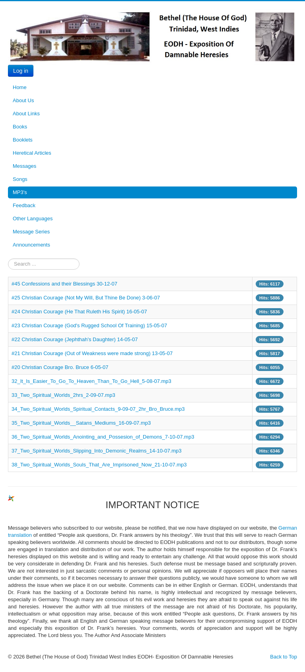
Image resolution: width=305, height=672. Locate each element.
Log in (20, 71)
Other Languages (32, 218)
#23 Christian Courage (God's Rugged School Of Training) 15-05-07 (89, 325)
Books (20, 127)
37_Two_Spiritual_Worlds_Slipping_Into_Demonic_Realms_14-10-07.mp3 (97, 451)
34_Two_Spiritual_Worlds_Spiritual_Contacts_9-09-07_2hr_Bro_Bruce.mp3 (98, 409)
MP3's (20, 192)
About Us (23, 100)
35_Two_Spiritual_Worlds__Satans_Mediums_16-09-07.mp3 (81, 423)
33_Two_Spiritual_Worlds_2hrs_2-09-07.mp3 (63, 395)
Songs (20, 179)
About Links (26, 114)
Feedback (24, 205)
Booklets (23, 140)
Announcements (31, 245)
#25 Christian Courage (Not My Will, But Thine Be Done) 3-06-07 (86, 298)
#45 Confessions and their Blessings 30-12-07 (64, 284)
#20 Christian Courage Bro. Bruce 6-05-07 (60, 367)
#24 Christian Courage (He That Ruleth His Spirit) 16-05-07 (79, 312)
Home (20, 87)
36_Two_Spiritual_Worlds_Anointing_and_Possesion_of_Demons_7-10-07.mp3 (103, 437)
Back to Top (283, 657)
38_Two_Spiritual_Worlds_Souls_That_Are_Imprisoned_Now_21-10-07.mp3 (99, 465)
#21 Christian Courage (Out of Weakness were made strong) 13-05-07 (92, 353)
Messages (24, 166)
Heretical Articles (32, 153)
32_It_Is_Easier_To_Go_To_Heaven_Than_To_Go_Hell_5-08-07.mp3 (91, 381)
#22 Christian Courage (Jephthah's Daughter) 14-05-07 (75, 339)
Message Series (31, 232)
